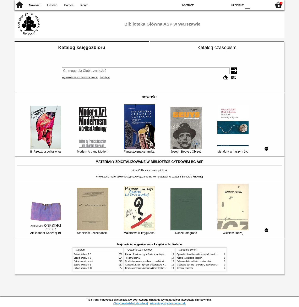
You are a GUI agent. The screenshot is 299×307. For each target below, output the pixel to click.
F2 (264, 4)
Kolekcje (105, 77)
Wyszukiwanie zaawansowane (80, 77)
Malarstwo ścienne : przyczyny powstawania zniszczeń (202, 265)
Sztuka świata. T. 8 (82, 254)
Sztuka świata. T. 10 (83, 268)
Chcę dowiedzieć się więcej (130, 303)
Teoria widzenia (132, 258)
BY (224, 4)
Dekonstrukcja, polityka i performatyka (194, 261)
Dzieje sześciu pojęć (83, 261)
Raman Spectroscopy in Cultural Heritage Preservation (150, 254)
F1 (255, 4)
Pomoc (69, 5)
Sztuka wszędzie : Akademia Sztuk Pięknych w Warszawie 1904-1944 (157, 268)
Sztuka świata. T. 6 (82, 265)
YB (215, 4)
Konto (84, 5)
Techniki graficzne (185, 268)
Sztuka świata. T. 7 (82, 258)
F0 (247, 4)
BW (207, 4)
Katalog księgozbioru (81, 47)
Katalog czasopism (217, 47)
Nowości (34, 5)
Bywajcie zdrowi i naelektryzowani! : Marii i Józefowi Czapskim (206, 254)
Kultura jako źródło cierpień (189, 258)
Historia (52, 5)
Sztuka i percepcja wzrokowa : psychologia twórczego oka (152, 261)
